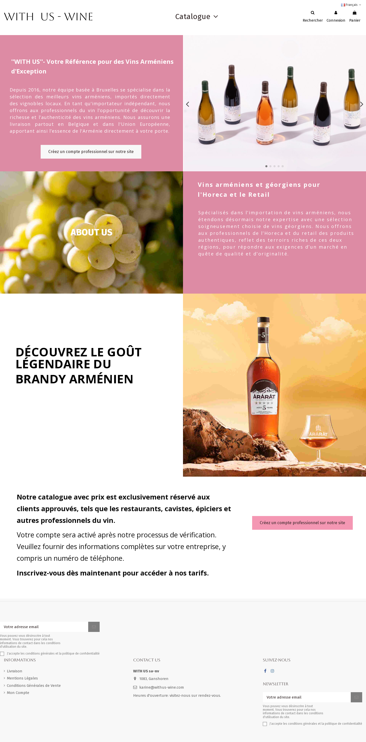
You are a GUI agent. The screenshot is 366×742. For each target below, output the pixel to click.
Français (351, 5)
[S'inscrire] (94, 627)
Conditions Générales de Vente (34, 685)
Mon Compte (18, 692)
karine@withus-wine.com (161, 687)
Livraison (14, 671)
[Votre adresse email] (44, 627)
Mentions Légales (22, 678)
